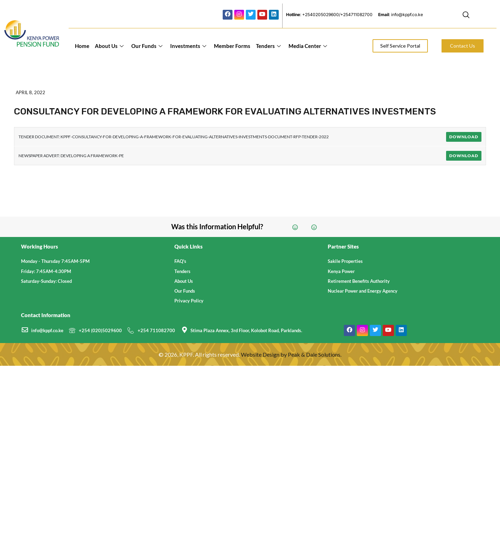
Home (82, 46)
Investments (188, 46)
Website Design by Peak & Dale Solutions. (291, 354)
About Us (109, 46)
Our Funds (146, 46)
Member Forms (232, 46)
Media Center (308, 46)
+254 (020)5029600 (100, 330)
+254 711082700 (156, 330)
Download (463, 136)
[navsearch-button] (466, 16)
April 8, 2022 (30, 92)
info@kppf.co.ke (47, 330)
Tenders (268, 46)
